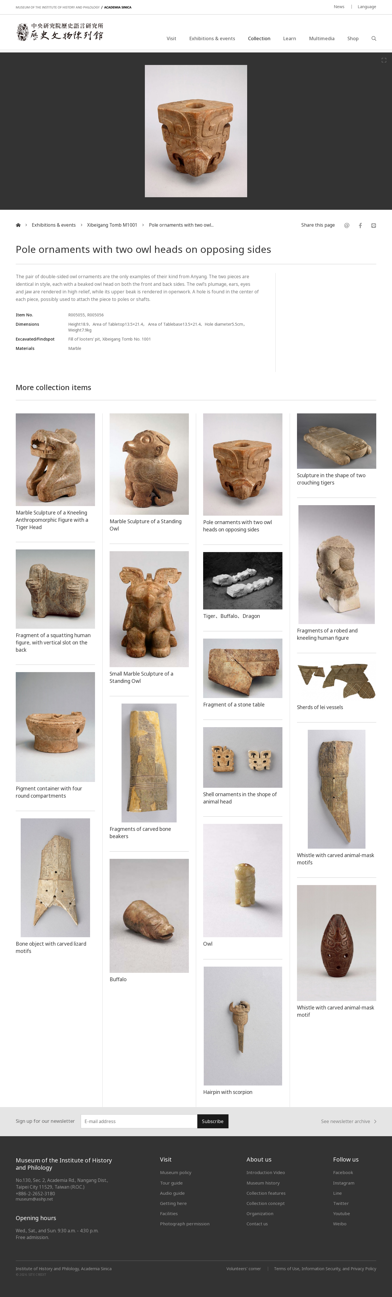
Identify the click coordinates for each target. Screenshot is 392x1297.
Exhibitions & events (212, 39)
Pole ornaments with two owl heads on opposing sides (238, 526)
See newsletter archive (348, 1122)
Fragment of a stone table (235, 704)
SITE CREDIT (37, 1275)
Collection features (266, 1193)
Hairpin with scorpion (228, 1091)
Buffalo (118, 979)
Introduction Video (266, 1172)
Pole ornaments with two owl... (181, 225)
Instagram (343, 1183)
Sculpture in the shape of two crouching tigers (332, 479)
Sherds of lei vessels (321, 707)
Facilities (169, 1213)
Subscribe (213, 1121)
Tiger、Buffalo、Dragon (232, 615)
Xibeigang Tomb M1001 (112, 225)
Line (337, 1193)
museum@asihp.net (34, 1199)
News (339, 6)
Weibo (340, 1223)
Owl (207, 943)
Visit (171, 39)
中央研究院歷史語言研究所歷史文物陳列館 (62, 33)
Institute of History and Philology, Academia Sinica (64, 1269)
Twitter (341, 1203)
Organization (260, 1213)
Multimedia (322, 39)
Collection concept (266, 1203)
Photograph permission (185, 1223)
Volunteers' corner (243, 1268)
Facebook (343, 1172)
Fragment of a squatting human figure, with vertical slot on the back (54, 642)
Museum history (263, 1183)
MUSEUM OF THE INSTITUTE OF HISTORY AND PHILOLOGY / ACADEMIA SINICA (73, 7)
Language (367, 6)
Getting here (173, 1203)
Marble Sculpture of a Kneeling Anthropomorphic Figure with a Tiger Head (53, 519)
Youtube (342, 1213)
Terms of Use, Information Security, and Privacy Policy (324, 1268)
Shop (353, 39)
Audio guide (172, 1193)
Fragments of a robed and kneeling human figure (328, 634)
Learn (289, 39)
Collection (259, 39)
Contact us (257, 1223)
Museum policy (175, 1172)
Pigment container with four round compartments (50, 792)
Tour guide (171, 1183)
